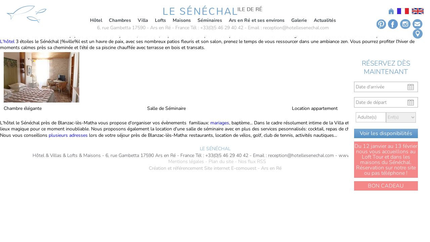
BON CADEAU (386, 186)
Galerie (299, 20)
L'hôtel (7, 41)
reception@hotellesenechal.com (296, 28)
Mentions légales (186, 162)
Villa (143, 20)
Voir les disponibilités (386, 133)
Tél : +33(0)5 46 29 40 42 (216, 28)
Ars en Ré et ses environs (257, 20)
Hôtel (96, 20)
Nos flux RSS (252, 162)
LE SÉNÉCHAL (215, 149)
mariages (219, 123)
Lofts (160, 20)
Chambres (120, 20)
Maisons (182, 20)
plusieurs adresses (68, 135)
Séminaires (210, 20)
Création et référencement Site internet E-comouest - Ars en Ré (215, 168)
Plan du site (221, 162)
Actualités (325, 20)
